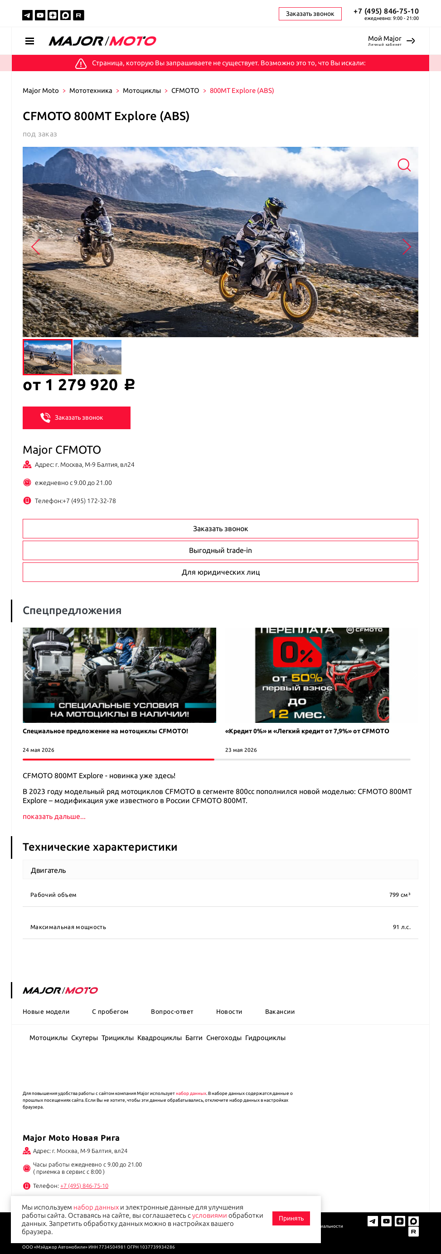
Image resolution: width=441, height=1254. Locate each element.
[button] (414, 675)
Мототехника (90, 90)
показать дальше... (54, 816)
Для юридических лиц (221, 572)
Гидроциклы (265, 1037)
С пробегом (110, 1011)
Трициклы (118, 1037)
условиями (209, 1215)
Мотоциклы (142, 90)
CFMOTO (185, 90)
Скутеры (84, 1037)
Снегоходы (224, 1037)
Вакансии (280, 1011)
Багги (194, 1037)
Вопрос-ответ (172, 1011)
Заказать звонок (71, 417)
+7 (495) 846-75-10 (386, 11)
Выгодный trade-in (220, 550)
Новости (229, 1011)
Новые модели (46, 1011)
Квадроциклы (159, 1037)
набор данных (191, 1093)
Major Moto (41, 90)
